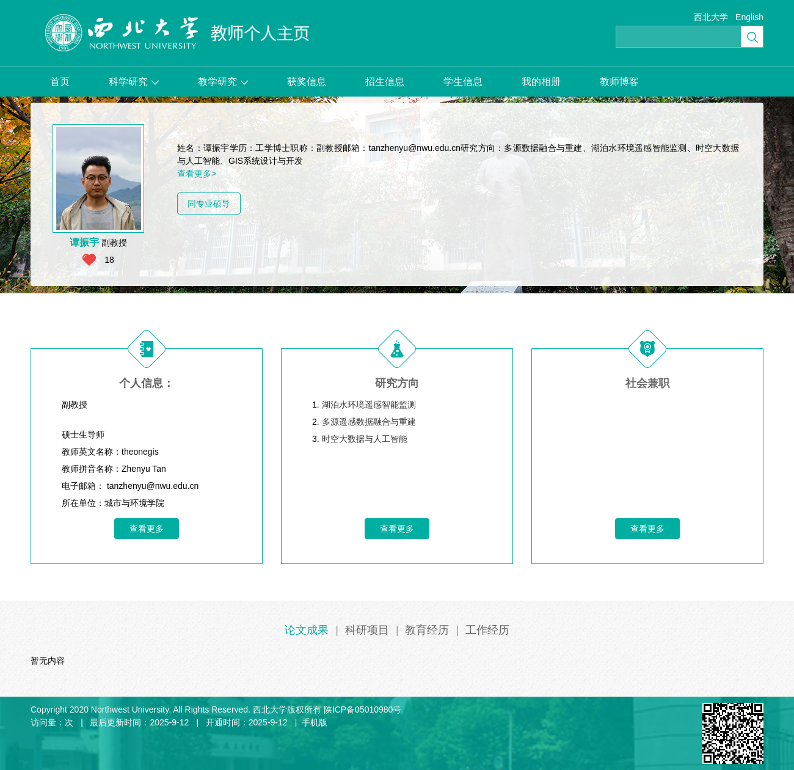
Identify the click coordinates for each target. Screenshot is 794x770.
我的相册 (541, 81)
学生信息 (463, 81)
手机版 (314, 722)
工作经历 (487, 630)
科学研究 (134, 81)
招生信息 (384, 81)
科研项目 (367, 630)
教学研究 (223, 81)
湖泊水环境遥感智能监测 (369, 404)
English (749, 17)
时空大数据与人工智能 (364, 439)
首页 (60, 81)
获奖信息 (306, 81)
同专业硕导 (209, 203)
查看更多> (196, 173)
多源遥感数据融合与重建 (369, 422)
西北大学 (711, 17)
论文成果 (307, 630)
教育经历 (427, 630)
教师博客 (619, 81)
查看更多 (146, 529)
